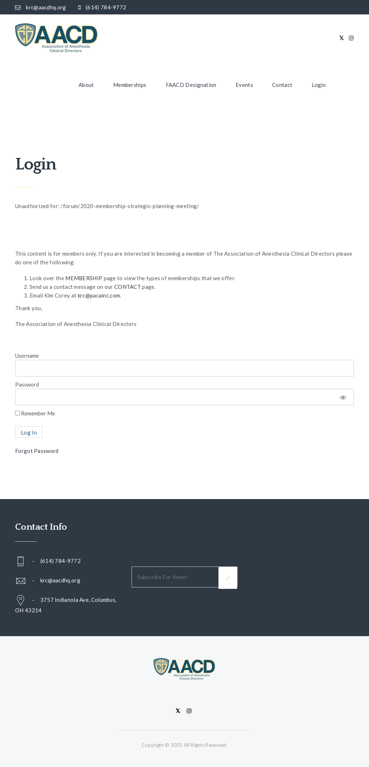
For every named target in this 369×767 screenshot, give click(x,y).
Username (27, 355)
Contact (282, 84)
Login (319, 84)
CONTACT (127, 286)
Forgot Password (37, 451)
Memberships (129, 84)
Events (244, 84)
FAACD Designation (191, 84)
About (86, 84)
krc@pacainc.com (99, 295)
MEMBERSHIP (83, 278)
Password (27, 384)
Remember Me (35, 413)
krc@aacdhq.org (60, 580)
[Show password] (343, 397)
